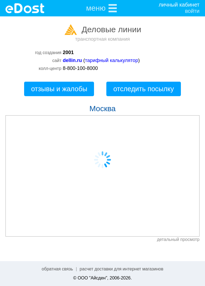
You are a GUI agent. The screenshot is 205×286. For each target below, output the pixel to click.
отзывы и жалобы (59, 89)
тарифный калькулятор (111, 60)
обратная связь (57, 269)
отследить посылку (143, 89)
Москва (102, 108)
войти (192, 11)
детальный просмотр (178, 239)
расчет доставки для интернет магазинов (121, 269)
